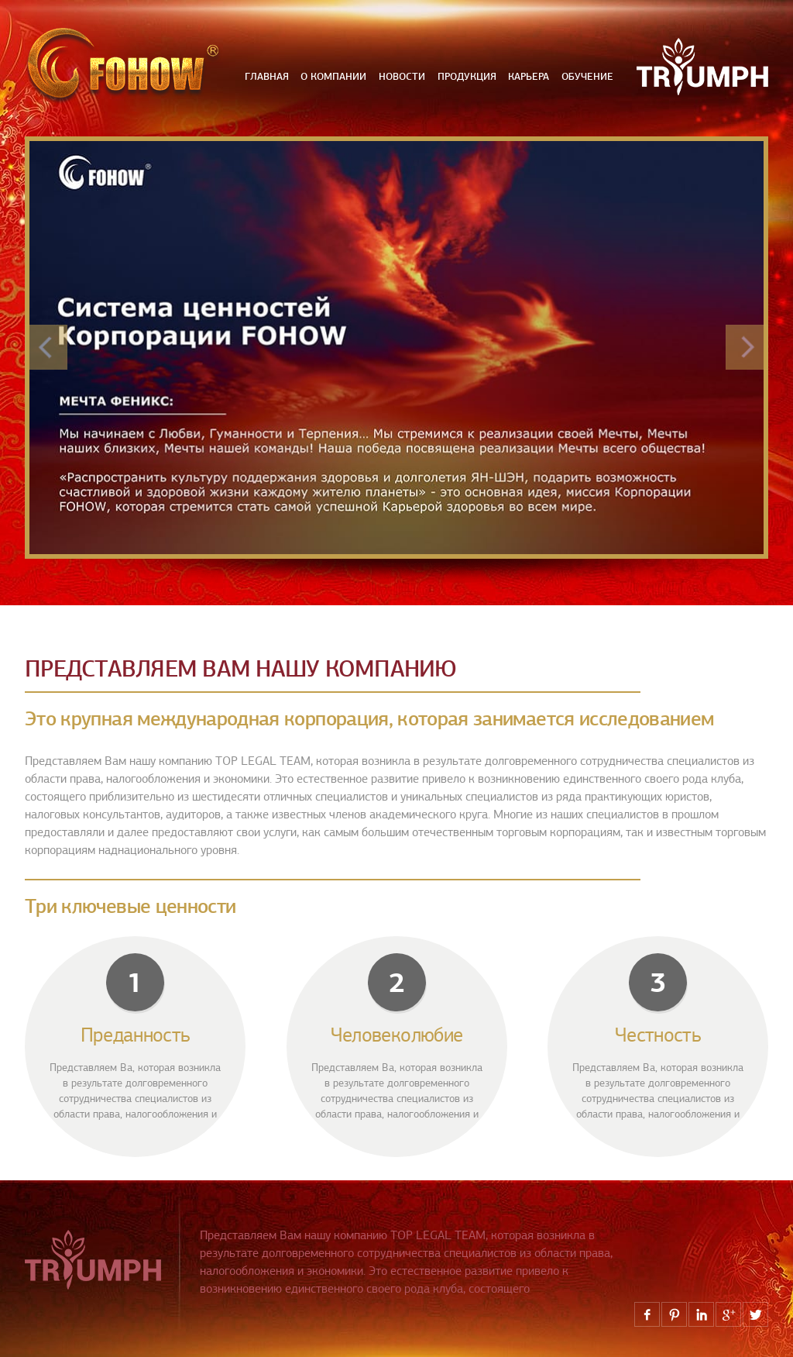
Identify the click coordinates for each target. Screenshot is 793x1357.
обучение (587, 76)
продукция (467, 76)
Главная (267, 76)
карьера (528, 76)
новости (402, 76)
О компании (333, 76)
